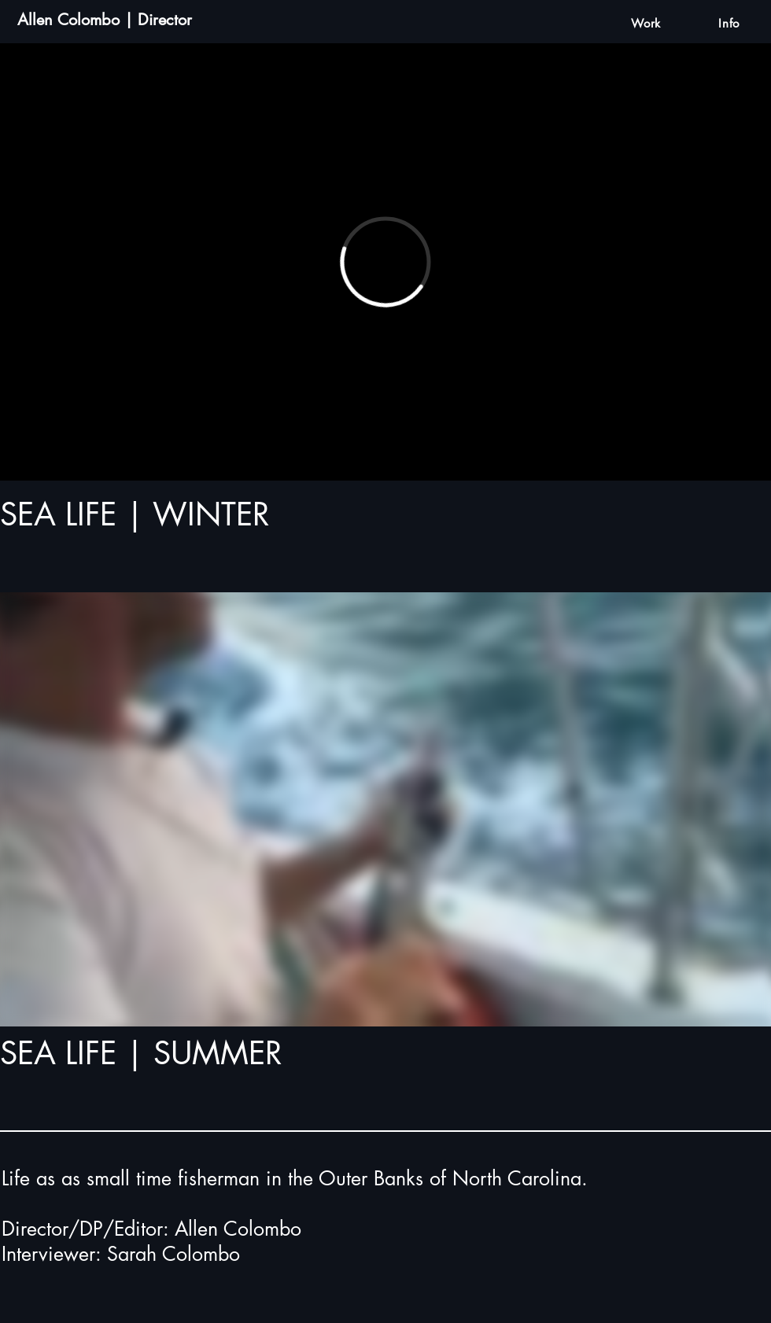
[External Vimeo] (385, 262)
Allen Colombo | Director (104, 19)
